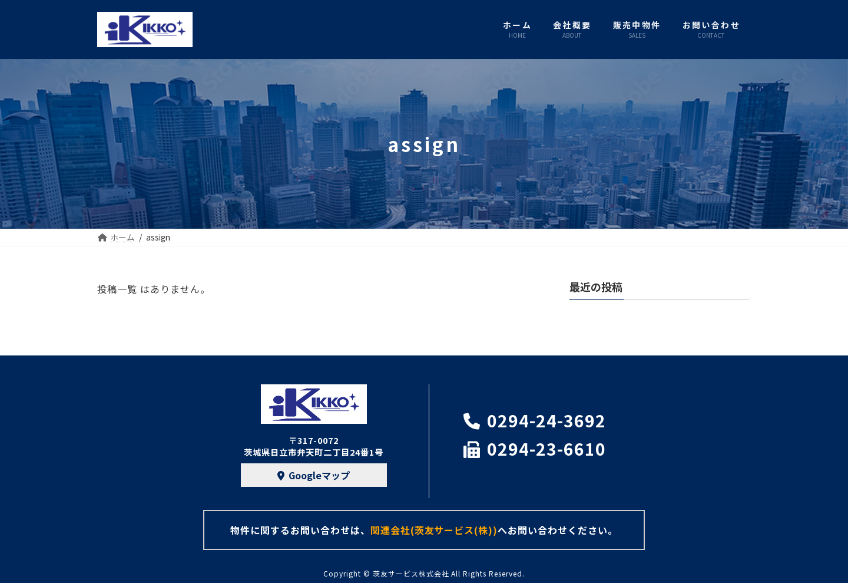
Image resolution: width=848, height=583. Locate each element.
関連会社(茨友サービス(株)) (434, 530)
